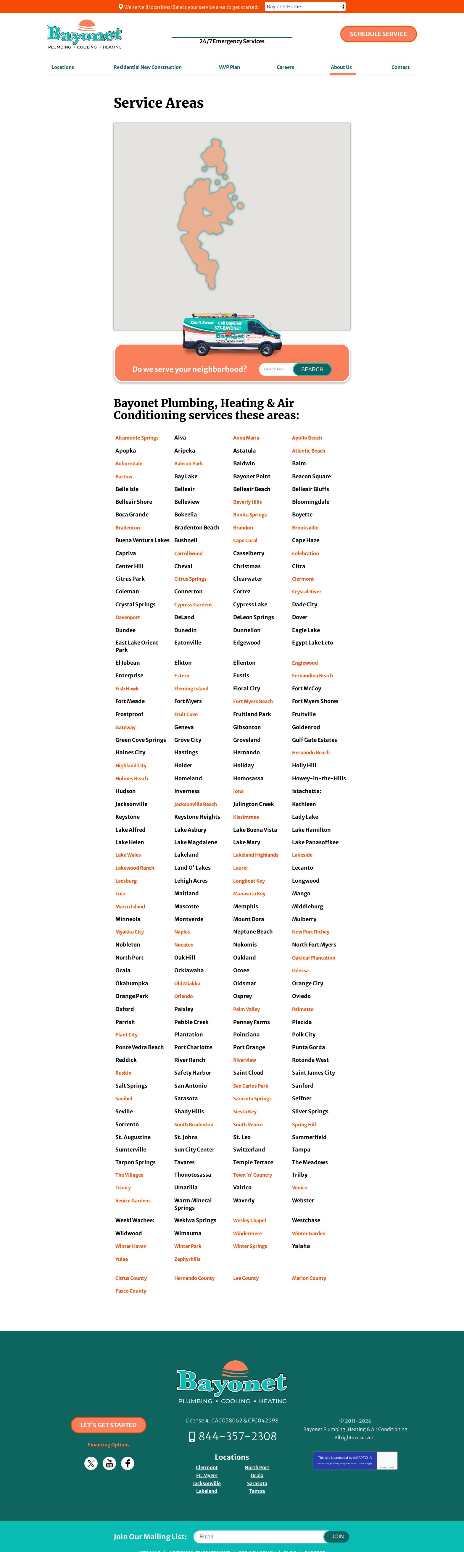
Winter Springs (253, 1226)
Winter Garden (311, 1213)
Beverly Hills (249, 500)
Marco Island (132, 894)
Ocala (257, 1451)
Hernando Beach (314, 744)
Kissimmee (247, 807)
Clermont (304, 574)
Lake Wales (129, 844)
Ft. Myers (207, 1451)
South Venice (250, 1106)
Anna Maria (248, 437)
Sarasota (257, 1459)
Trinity (124, 1168)
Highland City (133, 757)
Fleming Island (193, 682)
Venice (300, 1168)
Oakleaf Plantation (317, 944)
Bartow (125, 475)
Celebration (307, 550)
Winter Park (190, 1226)
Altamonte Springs (140, 437)
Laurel (241, 856)
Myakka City (131, 919)
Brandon (244, 524)
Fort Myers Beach (255, 694)
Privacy (382, 1446)
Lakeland (206, 1466)
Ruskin (124, 1056)
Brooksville (307, 524)
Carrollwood (190, 550)
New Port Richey (313, 919)
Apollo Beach (309, 437)
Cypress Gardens (196, 599)
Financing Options (108, 1422)
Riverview (246, 1044)
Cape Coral (247, 537)
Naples (183, 919)
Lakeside (303, 844)
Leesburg (127, 869)
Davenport (129, 612)
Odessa (301, 956)
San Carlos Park (253, 1069)
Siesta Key (246, 1094)
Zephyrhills (189, 1238)
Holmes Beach (133, 769)
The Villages (131, 1156)
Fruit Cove (187, 707)
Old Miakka (189, 969)
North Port (257, 1444)
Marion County (311, 1257)
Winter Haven (133, 1226)
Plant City (128, 1019)
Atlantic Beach (311, 450)
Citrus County (133, 1257)
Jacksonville (207, 1459)
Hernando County (197, 1257)
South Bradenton (196, 1106)
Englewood (306, 657)
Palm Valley (248, 994)
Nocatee (185, 931)
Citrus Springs (193, 574)
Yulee (122, 1238)
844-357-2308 (232, 29)
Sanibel (125, 1081)
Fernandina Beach (315, 669)
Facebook (127, 1441)
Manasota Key (251, 881)
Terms (391, 1446)
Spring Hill (306, 1106)
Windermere (249, 1213)
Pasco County (133, 1269)
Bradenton (129, 524)
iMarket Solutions (194, 1539)
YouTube (109, 1441)
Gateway (126, 719)
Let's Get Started (108, 1403)
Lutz (121, 881)
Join (338, 1512)
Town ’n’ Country (255, 1156)
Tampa (257, 1466)
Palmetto (304, 994)
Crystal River (309, 587)
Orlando (185, 981)
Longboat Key (251, 869)
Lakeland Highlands (259, 844)
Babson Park (190, 462)
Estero (182, 669)
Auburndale (131, 462)
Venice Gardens (135, 1181)
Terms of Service (358, 1442)
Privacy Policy (339, 1442)
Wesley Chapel (252, 1201)
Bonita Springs (252, 512)
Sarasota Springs (255, 1081)
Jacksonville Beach (198, 794)
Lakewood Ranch (137, 856)
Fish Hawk (128, 682)
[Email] (269, 1511)
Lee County (247, 1257)
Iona (239, 782)
